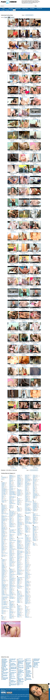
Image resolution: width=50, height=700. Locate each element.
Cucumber (3, 599)
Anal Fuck (3, 492)
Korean (18, 511)
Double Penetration (12, 494)
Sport (26, 580)
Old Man (18, 594)
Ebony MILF (11, 512)
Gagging (10, 569)
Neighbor (18, 580)
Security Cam (27, 540)
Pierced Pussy (27, 480)
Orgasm (18, 599)
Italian (18, 495)
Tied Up (34, 477)
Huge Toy (18, 482)
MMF (18, 565)
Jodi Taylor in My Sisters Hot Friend (24, 433)
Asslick (2, 501)
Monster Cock (19, 570)
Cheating (3, 570)
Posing (26, 494)
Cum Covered (3, 601)
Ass (2, 499)
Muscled (18, 574)
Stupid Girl (27, 595)
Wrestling (34, 540)
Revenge (26, 521)
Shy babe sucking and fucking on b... (35, 140)
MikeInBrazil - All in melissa (13, 432)
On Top (18, 597)
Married (18, 542)
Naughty (18, 579)
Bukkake (2, 548)
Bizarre (2, 525)
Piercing (26, 481)
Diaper (10, 481)
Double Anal (11, 491)
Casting (2, 564)
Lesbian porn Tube (20, 659)
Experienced (11, 526)
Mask (18, 543)
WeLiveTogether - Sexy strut (35, 117)
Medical (18, 553)
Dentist (10, 478)
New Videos (11, 8)
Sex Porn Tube (4, 665)
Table (26, 606)
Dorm (10, 490)
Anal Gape (3, 493)
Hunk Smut (36, 664)
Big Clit (2, 517)
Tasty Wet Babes (37, 662)
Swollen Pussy (27, 602)
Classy (2, 577)
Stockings (26, 585)
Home (3, 8)
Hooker (10, 617)
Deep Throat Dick (12, 503)
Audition (2, 502)
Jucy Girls (4, 663)
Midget (18, 558)
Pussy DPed (27, 508)
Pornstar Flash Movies (20, 666)
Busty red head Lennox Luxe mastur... (35, 61)
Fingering (11, 546)
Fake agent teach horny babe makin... (13, 331)
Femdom (10, 542)
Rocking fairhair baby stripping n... (35, 241)
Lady (18, 514)
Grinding (10, 592)
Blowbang (3, 531)
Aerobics (3, 485)
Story (26, 587)
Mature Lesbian (20, 552)
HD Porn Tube (4, 668)
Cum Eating (3, 602)
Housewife (19, 478)
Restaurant (27, 519)
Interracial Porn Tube (12, 685)
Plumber (26, 487)
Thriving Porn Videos (28, 659)
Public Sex (27, 503)
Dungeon (10, 505)
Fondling (10, 555)
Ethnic (10, 522)
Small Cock (27, 564)
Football (10, 558)
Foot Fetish (11, 557)
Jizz (17, 503)
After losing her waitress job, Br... (35, 185)
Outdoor (18, 602)
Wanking (34, 526)
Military (18, 560)
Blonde (2, 529)
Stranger (26, 588)
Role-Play (26, 527)
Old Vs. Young (19, 595)
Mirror (18, 563)
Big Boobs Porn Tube (12, 666)
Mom (18, 568)
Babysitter (3, 505)
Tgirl (25, 614)
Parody (18, 610)
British (2, 545)
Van (33, 516)
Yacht (34, 543)
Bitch (2, 524)
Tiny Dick (34, 480)
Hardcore (10, 607)
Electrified (11, 515)
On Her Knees (19, 596)
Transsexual (35, 493)
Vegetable (34, 517)
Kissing (18, 508)
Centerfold (3, 567)
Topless (34, 490)
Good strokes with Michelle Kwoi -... (24, 73)
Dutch (10, 506)
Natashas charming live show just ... (13, 354)
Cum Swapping (4, 606)
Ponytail (26, 490)
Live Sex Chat (39, 8)
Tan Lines (26, 609)
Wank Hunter (28, 663)
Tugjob (34, 496)
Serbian (26, 548)
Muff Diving (19, 573)
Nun (18, 584)
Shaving (26, 552)
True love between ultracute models (24, 230)
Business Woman (4, 553)
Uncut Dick (35, 504)
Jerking (18, 502)
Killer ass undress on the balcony (24, 219)
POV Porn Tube (36, 659)
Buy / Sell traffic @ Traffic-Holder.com (31, 689)
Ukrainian (34, 502)
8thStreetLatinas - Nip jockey (24, 454)
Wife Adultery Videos (20, 664)
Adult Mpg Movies (3, 667)
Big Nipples (3, 520)
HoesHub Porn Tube (12, 679)
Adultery (2, 484)
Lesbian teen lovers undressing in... (24, 365)
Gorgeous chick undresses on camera (35, 230)
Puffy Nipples (27, 504)
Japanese (19, 500)
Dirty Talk (10, 484)
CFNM (2, 568)
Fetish (10, 543)
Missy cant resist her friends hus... (24, 410)
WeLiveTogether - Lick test (35, 207)
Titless (34, 483)
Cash (2, 563)
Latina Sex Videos (3, 671)
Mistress (18, 564)
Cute (2, 612)
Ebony (10, 510)
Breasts (2, 544)
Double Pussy (11, 496)
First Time (11, 548)
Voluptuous (35, 522)
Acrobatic (3, 482)
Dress (10, 499)
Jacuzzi (18, 498)
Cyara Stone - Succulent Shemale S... (13, 208)
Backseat (3, 507)
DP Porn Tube (28, 675)
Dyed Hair (11, 507)
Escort (10, 521)
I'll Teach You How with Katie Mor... (13, 28)
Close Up (3, 579)
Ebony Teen (11, 514)
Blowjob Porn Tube (4, 674)
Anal (2, 487)
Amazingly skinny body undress (13, 174)
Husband (18, 486)
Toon (33, 489)
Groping (10, 593)
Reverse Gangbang (28, 523)
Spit (25, 579)
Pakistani (18, 606)
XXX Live (27, 674)
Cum (2, 600)
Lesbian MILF (19, 522)
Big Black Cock (4, 516)
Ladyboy (18, 515)
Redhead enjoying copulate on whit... (24, 354)
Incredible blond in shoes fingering (35, 219)
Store (26, 586)
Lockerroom (19, 530)
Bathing (2, 509)
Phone (26, 477)
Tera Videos (12, 663)
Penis (18, 616)
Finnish (10, 547)
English (10, 518)
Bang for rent (13, 308)
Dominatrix (11, 489)
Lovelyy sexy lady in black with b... (24, 343)
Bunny (2, 550)
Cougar (2, 590)
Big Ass (2, 515)
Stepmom (26, 584)
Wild (33, 537)
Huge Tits (18, 481)
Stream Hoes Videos (12, 677)
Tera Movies (20, 671)
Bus (2, 551)
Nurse (18, 585)
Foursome (11, 562)
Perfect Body (27, 475)
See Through (27, 543)
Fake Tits (10, 534)
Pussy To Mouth (27, 512)
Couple (2, 592)
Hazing (10, 609)
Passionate (19, 612)
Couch (2, 589)
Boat (2, 534)
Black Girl (3, 528)
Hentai (10, 611)
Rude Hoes (28, 672)
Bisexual (2, 523)
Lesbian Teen (19, 524)
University (34, 509)
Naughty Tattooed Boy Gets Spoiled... (13, 39)
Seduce (26, 542)
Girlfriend (10, 579)
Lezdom (18, 525)
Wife (33, 536)
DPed (10, 498)
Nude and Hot (28, 678)
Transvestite (35, 494)
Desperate (11, 480)
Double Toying (11, 497)
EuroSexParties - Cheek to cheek (35, 95)
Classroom (3, 576)
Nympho (18, 588)
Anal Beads (3, 488)
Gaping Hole (11, 571)
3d (1, 478)
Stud (26, 593)
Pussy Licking (27, 509)
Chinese (2, 571)
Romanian (27, 528)
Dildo (10, 483)
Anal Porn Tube (13, 681)
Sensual (26, 547)
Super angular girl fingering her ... (24, 151)
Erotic (10, 519)
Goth (10, 587)
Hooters (10, 618)
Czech (2, 613)
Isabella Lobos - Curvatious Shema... (35, 466)
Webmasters (3, 689)
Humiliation (19, 483)
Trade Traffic (8, 689)
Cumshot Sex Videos (20, 682)
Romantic (26, 529)
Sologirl (26, 572)
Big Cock (3, 518)
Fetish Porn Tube (13, 683)
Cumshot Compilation (5, 608)
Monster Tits (19, 571)
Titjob (34, 482)
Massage (18, 544)
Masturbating (19, 547)
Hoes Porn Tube (21, 681)
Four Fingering (11, 561)
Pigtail (26, 482)
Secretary (26, 539)
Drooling (10, 502)
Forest (10, 560)
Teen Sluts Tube (13, 672)
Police (26, 488)
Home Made (11, 616)
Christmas (3, 572)
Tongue (34, 488)
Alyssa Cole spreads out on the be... (24, 84)
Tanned (26, 610)
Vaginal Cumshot (36, 515)
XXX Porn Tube (5, 677)
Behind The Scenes (4, 513)
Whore (34, 535)
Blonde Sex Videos (11, 674)
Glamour (10, 581)
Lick (17, 527)
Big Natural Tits (4, 519)
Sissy (26, 556)
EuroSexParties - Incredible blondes (24, 196)
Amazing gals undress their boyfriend (35, 151)
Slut (25, 563)
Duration (12, 17)
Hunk (18, 485)
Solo (25, 571)
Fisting (10, 551)
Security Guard (27, 541)
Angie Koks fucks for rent (24, 207)
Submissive (27, 596)
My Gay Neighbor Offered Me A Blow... (35, 28)
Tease (26, 612)
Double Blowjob (12, 492)
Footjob (10, 559)
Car (2, 562)
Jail (17, 499)
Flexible (10, 554)
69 (1, 479)
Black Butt (3, 527)
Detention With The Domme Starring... (35, 50)
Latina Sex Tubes (21, 660)
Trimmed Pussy (35, 495)
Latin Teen (19, 519)
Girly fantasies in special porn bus (35, 320)
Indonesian (19, 490)
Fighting (10, 544)
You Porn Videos (29, 673)
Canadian (3, 560)
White (34, 534)
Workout (34, 538)
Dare (2, 618)
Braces (2, 541)
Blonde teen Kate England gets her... (12, 185)
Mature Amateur (20, 551)
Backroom (3, 506)
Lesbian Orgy (19, 523)
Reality (26, 516)
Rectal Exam (27, 517)
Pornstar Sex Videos (20, 675)
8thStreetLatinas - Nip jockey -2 (35, 106)
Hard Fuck (11, 606)
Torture (34, 491)
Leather (18, 520)
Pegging (18, 614)
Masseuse (19, 545)
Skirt (25, 559)
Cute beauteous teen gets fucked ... (35, 376)
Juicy (18, 504)
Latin (18, 518)
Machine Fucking (20, 538)
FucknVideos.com (8, 696)
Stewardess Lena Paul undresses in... (24, 39)
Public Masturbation (28, 501)
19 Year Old (3, 477)
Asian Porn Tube (13, 667)
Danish (2, 617)
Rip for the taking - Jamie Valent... (13, 84)
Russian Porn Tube (35, 661)
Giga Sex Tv (20, 662)
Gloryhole (11, 583)
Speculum (26, 577)
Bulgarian (3, 549)
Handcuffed (11, 604)
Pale (18, 607)
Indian (18, 489)
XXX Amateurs (28, 671)
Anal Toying (3, 494)
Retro (26, 520)
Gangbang (11, 570)
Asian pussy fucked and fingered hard (13, 365)
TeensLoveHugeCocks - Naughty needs (13, 118)
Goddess (10, 585)
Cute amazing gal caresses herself (13, 376)
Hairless (10, 602)
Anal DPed (3, 490)
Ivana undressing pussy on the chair (24, 241)
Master (18, 547)
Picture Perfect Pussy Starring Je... (13, 61)
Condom (2, 587)
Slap (25, 560)
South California (27, 574)
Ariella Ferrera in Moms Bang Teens (35, 433)
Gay (10, 573)
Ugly (33, 501)
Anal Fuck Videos (19, 677)
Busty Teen (3, 555)
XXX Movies (4, 662)
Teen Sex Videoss (19, 674)
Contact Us (19, 689)
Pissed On (27, 484)
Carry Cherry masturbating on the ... (13, 73)
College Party (3, 585)
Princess (26, 498)
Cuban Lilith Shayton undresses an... (35, 253)
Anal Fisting (3, 491)
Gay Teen (11, 575)
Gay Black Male (12, 574)
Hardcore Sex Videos (20, 684)
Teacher (26, 611)
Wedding (34, 529)
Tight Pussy (35, 479)
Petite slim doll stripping (24, 252)
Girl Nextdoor (11, 578)
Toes (33, 485)
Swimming (27, 600)
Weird (34, 530)
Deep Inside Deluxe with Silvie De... (13, 106)
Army (2, 497)
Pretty (26, 497)
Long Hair (19, 532)
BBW (2, 511)
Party (18, 611)
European (11, 523)
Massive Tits (19, 546)
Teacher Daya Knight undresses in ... (35, 39)
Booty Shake (3, 539)
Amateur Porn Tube (12, 682)
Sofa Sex (26, 569)
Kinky (18, 507)
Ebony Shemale (12, 513)
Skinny (26, 558)
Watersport (35, 527)
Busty (2, 554)
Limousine (19, 528)
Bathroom (3, 510)
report (9, 37)
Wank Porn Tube (21, 672)
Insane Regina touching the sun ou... (13, 230)
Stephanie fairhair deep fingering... (13, 253)
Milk (17, 561)
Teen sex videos (5, 672)
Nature (18, 578)
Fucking (10, 565)
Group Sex (11, 594)
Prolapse (26, 499)
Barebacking (3, 508)
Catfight (2, 565)
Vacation (34, 513)
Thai (25, 615)
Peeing (18, 613)
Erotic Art (10, 520)
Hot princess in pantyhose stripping (12, 163)
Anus (2, 495)
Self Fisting (27, 544)
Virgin (34, 520)
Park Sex (18, 609)
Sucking (26, 597)
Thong (26, 616)
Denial (10, 477)
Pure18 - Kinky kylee (12, 454)
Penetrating (19, 615)
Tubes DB (27, 664)
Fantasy (10, 535)
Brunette (2, 546)
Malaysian (19, 540)
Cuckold (2, 598)
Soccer (26, 568)
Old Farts (18, 593)
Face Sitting (11, 530)
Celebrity (3, 566)
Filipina (10, 545)
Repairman (27, 518)
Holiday (10, 614)
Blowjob (2, 532)
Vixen (34, 521)
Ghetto (10, 577)
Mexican (18, 557)
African (2, 486)
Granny (10, 590)
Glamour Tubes (5, 661)
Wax (33, 528)
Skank (26, 557)
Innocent (18, 491)
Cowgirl (2, 593)
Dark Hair (3, 619)
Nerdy (18, 581)
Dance (2, 616)
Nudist (18, 583)
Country (2, 591)
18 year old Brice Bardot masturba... (24, 61)
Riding (26, 526)
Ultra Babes (36, 663)
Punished (26, 505)
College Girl (3, 584)
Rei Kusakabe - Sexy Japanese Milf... (35, 421)
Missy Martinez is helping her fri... (13, 95)
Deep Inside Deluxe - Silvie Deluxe (13, 275)
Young (34, 545)
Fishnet (10, 550)
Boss (2, 540)
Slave (26, 560)
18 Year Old (3, 477)
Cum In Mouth (3, 603)
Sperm (26, 578)
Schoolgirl (26, 537)
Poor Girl (26, 492)
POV (26, 495)
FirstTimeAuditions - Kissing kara (13, 466)
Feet (10, 539)
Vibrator (34, 518)
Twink (34, 498)
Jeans (18, 501)
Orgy (18, 600)
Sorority (26, 573)
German (10, 576)
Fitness (10, 552)
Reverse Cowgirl (28, 522)
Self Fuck (26, 545)
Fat (9, 536)
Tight (33, 478)
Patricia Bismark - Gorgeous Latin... (24, 106)
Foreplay (10, 560)
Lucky (18, 535)
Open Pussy (19, 598)
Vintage (34, 519)
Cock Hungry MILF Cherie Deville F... (12, 50)
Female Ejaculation (12, 540)
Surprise (26, 598)
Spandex (26, 575)
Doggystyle (11, 486)
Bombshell (3, 535)
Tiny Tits (34, 481)
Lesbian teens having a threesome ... (35, 410)
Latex (18, 517)
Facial (10, 531)
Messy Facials (19, 556)
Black (2, 526)
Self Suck (26, 546)
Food (10, 556)
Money (18, 569)
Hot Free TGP (28, 662)
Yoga (34, 544)
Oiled (18, 592)
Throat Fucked (35, 476)
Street (26, 590)
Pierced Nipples (27, 479)
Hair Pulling (11, 601)
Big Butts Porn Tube (28, 661)
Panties (18, 608)
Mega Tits (19, 554)
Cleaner (2, 578)
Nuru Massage (19, 586)
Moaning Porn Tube (28, 677)
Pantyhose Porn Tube (28, 680)
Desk (10, 479)
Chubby (2, 573)
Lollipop (18, 531)
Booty (2, 538)
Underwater (35, 505)
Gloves (10, 584)
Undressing (35, 507)
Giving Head (11, 580)
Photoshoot (27, 478)
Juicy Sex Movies (27, 669)
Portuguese (27, 493)
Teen (26, 613)
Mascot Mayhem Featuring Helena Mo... (24, 28)
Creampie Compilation (5, 595)
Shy (25, 554)
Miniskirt (18, 562)
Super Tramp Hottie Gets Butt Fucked (24, 320)
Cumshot (3, 607)
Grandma (11, 588)
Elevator (10, 516)
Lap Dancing (19, 516)
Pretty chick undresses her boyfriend (24, 140)
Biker (2, 521)
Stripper (26, 591)
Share (26, 550)
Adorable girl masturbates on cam (35, 388)
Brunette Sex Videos (12, 660)
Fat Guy (10, 537)
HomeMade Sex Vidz (12, 671)
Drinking (10, 501)
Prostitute (26, 500)
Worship (34, 539)
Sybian (26, 603)
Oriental (18, 601)
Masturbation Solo (20, 548)
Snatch (26, 567)
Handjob (10, 605)
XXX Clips (4, 664)
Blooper (2, 530)
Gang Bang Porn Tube (12, 669)
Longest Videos (25, 8)
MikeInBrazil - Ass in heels (35, 83)
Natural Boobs (19, 577)
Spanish (26, 576)
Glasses (10, 582)
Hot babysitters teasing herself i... (35, 163)
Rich (25, 525)
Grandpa (10, 589)
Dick (10, 482)
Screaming (27, 538)
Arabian (2, 496)
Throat (34, 475)
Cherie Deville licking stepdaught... (35, 174)
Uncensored (35, 503)
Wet (33, 531)
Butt (2, 556)
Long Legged (19, 533)
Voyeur (34, 523)
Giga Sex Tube (20, 661)
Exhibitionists (11, 524)
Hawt (10, 608)
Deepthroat (11, 476)
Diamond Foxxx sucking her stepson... (13, 264)
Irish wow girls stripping (35, 342)
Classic (2, 575)
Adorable (3, 483)
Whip (34, 533)
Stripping (26, 592)
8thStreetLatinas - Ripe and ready (24, 264)
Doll (10, 487)
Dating (10, 475)
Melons (18, 555)
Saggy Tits (27, 535)
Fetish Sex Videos (11, 675)
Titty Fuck (34, 484)
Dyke (10, 508)
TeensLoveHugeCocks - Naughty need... (35, 286)
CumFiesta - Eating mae (24, 117)
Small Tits (26, 565)
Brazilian (2, 543)
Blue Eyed (3, 533)
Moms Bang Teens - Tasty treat (24, 94)
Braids (2, 542)
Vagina (34, 514)
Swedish (26, 599)
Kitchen (18, 509)
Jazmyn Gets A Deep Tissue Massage (24, 50)
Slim (25, 561)
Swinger (26, 601)
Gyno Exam (11, 598)
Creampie (3, 594)
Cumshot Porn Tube (20, 668)
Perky (26, 476)
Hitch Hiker (11, 612)
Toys (33, 492)
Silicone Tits (27, 555)
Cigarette (3, 574)
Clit (2, 579)
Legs (18, 521)
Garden (10, 572)
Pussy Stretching (28, 510)
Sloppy (26, 562)
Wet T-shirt (35, 532)
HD (9, 610)
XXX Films (4, 666)
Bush (2, 552)
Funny (10, 566)
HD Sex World (4, 659)
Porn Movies (28, 670)
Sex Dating (32, 8)
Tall (25, 608)
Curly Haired (3, 611)
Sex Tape (26, 549)
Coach (2, 582)
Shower (26, 553)
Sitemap (23, 689)
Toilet (34, 486)
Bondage (3, 536)
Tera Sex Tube (28, 665)
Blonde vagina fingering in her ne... (13, 399)
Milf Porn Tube (5, 669)
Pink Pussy (27, 483)
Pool (25, 491)
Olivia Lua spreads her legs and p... (35, 73)
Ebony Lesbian (11, 511)
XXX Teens (4, 660)
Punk (26, 506)
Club (2, 581)
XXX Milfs (4, 679)
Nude (18, 582)
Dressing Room (12, 500)
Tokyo (34, 487)
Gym (10, 595)
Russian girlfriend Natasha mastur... (24, 163)
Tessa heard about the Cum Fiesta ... (13, 196)
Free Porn (12, 680)
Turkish (34, 497)
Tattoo (26, 610)
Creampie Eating (4, 596)
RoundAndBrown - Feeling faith (12, 129)
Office (18, 591)
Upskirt (34, 510)
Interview (18, 494)
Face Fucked (11, 529)
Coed (2, 583)
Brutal (2, 547)
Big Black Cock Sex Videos (20, 680)
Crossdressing (4, 597)
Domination (11, 488)
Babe (2, 504)
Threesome (27, 617)
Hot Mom (18, 476)
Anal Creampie (4, 489)
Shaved (26, 551)
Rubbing (26, 531)
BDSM (2, 512)
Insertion (18, 492)
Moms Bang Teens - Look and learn (35, 309)
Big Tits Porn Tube (4, 676)
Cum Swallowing (4, 604)
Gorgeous (11, 586)
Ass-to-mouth (3, 500)
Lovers (18, 534)
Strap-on (26, 589)
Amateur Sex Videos (35, 666)
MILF (18, 559)
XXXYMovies (14, 29)
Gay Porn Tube (13, 664)
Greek (10, 591)
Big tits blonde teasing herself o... (35, 129)
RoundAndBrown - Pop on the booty (13, 444)
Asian (2, 498)
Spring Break (27, 582)
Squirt (26, 583)
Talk (25, 607)
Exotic (10, 525)
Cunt (2, 610)
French (10, 563)
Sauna (26, 536)
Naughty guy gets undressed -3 (24, 174)
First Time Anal (11, 549)
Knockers (18, 510)
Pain (18, 605)
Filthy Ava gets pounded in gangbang (12, 219)
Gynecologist (11, 597)
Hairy (10, 603)
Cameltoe (3, 559)
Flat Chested (11, 553)
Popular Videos (18, 8)
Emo (10, 517)
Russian (26, 532)
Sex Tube (27, 667)
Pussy (26, 507)
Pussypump (27, 513)
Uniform (34, 508)
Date (9, 17)
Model (18, 567)
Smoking (26, 566)
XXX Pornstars (5, 678)
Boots (2, 537)
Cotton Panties (4, 588)
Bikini (2, 522)
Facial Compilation (12, 532)
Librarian (18, 526)
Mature (18, 550)
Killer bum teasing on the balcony (13, 140)
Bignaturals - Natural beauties (24, 184)
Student (26, 594)
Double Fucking (12, 493)
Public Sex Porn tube (12, 662)
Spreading (27, 581)
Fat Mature (11, 538)
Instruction (19, 493)
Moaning (18, 566)
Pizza (26, 486)
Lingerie (18, 529)
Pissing (26, 485)
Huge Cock (19, 479)
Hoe (10, 613)
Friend (10, 564)
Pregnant (26, 496)
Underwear (35, 506)
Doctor (10, 485)
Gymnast (10, 596)
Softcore (26, 570)
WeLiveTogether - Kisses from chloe (35, 264)
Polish (26, 489)
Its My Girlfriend (29, 666)
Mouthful (18, 572)
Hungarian (19, 484)
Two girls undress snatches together (24, 129)
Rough (26, 530)
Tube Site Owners (14, 689)
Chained (2, 569)
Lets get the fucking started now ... (13, 151)
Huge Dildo (19, 480)
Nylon (18, 587)
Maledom (18, 541)
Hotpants (18, 477)
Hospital (18, 475)
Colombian (3, 586)
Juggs (18, 503)
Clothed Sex (3, 580)
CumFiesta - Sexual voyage (24, 274)
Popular (5, 17)
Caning (2, 561)
